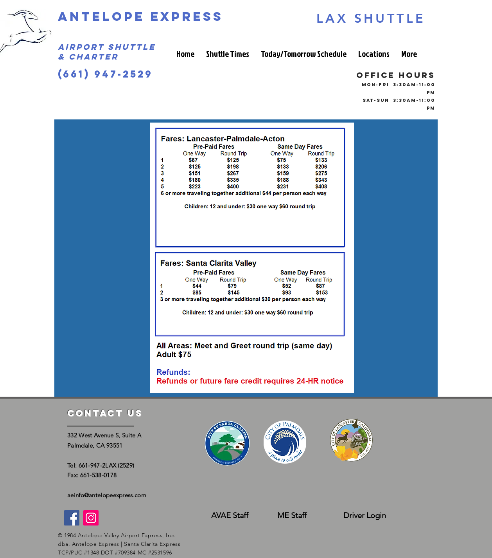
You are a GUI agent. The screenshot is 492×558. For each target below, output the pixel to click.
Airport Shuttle (107, 47)
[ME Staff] (291, 515)
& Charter (88, 56)
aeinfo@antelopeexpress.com (106, 495)
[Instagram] (91, 517)
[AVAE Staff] (229, 515)
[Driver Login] (364, 515)
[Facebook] (71, 517)
